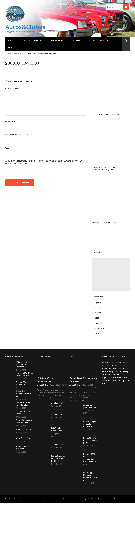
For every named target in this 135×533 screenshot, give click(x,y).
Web (7, 148)
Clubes (97, 307)
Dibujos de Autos (101, 40)
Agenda (97, 302)
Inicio (11, 40)
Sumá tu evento (77, 40)
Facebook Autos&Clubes (15, 499)
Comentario (12, 88)
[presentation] (25, 173)
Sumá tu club (56, 40)
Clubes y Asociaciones (31, 40)
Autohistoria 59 (57, 403)
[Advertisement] (111, 274)
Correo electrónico (16, 134)
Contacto (13, 47)
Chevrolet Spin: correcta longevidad (89, 423)
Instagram (34, 499)
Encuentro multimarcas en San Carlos (24, 393)
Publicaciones (100, 323)
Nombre (10, 121)
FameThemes (124, 499)
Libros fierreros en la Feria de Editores (58, 458)
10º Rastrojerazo (23, 430)
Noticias (97, 318)
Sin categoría (99, 328)
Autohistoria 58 (57, 414)
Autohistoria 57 (57, 445)
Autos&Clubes (25, 27)
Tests (96, 333)
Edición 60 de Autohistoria (45, 380)
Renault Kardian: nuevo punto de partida (90, 440)
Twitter (46, 499)
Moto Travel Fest (23, 438)
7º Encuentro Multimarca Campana (40, 53)
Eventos (97, 313)
